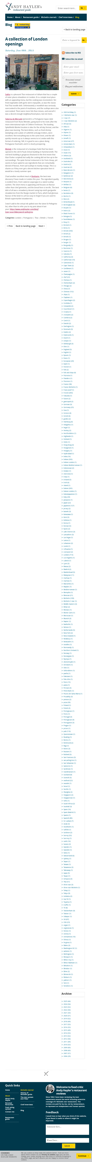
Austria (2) (67, 164)
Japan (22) (67, 503)
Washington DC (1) (70, 948)
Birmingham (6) (69, 205)
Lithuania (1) (68, 549)
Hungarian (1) (68, 448)
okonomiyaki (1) (69, 662)
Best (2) (66, 199)
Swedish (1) (68, 850)
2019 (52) (67, 1019)
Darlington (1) (69, 326)
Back (75, 30)
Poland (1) (67, 705)
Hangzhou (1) (68, 425)
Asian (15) (67, 153)
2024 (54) (67, 1004)
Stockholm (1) (69, 827)
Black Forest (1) (69, 214)
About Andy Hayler (10, 1099)
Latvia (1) (67, 540)
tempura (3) (68, 879)
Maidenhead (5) (69, 572)
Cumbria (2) (68, 318)
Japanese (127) (69, 506)
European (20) (69, 361)
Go (82, 8)
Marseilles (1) (68, 584)
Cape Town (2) (69, 266)
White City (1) (68, 960)
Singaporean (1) (69, 798)
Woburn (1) (68, 977)
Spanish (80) (68, 818)
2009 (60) (67, 1048)
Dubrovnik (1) (69, 335)
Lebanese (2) (68, 543)
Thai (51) (67, 882)
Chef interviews (27, 1105)
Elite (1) (66, 347)
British (43, 218)
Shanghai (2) (68, 792)
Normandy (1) (69, 647)
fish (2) (66, 370)
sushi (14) (67, 841)
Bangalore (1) (68, 173)
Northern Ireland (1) (71, 650)
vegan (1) (67, 925)
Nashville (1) (68, 624)
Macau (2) (67, 566)
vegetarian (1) (69, 928)
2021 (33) (67, 1013)
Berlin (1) (67, 196)
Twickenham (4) (69, 911)
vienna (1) (67, 934)
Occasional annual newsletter (73, 81)
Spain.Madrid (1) (70, 812)
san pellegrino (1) (70, 760)
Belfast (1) (67, 185)
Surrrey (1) (67, 838)
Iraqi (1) (66, 477)
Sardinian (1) (68, 769)
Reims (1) (67, 740)
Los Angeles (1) (69, 558)
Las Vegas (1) (68, 538)
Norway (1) (67, 653)
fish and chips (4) (70, 373)
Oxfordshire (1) (69, 671)
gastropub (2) (68, 402)
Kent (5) (66, 517)
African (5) (67, 124)
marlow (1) (67, 581)
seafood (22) (68, 781)
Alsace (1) (67, 135)
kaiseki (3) (67, 511)
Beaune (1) (67, 182)
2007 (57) (67, 1053)
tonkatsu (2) (68, 896)
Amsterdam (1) (69, 144)
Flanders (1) (68, 378)
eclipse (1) (67, 341)
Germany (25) (69, 407)
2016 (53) (67, 1027)
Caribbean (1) (68, 268)
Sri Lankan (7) (68, 821)
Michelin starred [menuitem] (48, 17)
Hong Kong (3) (69, 445)
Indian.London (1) (70, 462)
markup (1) (68, 578)
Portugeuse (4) (69, 720)
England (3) (68, 349)
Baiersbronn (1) (69, 170)
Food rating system (9, 1108)
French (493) (68, 393)
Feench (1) (67, 367)
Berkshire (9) (68, 193)
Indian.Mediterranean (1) (73, 465)
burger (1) (67, 242)
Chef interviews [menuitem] (66, 17)
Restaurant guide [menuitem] (31, 17)
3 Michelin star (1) (70, 115)
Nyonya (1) (67, 659)
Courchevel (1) (69, 309)
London (18, 218)
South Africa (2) (69, 804)
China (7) (67, 289)
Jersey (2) (67, 509)
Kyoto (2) (67, 529)
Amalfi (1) (67, 138)
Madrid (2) (67, 569)
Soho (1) (66, 801)
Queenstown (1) (69, 734)
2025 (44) (67, 1001)
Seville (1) (67, 789)
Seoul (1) (67, 786)
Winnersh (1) (68, 974)
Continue (82, 1156)
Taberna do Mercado (13, 119)
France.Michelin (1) (70, 387)
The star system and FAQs (27, 1098)
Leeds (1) (67, 546)
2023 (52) (67, 1007)
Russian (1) (67, 752)
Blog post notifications (74, 86)
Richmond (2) (68, 743)
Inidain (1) (67, 471)
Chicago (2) (67, 286)
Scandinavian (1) (69, 772)
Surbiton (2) (68, 833)
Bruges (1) (67, 240)
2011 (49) (67, 1042)
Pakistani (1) (68, 676)
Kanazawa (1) (68, 514)
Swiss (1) (67, 853)
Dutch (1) (67, 338)
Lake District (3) (69, 532)
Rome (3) (67, 749)
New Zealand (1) (69, 636)
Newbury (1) (68, 639)
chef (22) (67, 277)
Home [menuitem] (9, 17)
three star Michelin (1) (72, 888)
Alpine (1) (67, 133)
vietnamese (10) (69, 937)
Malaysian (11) (69, 575)
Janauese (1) (68, 500)
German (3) (68, 404)
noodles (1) (68, 645)
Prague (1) (67, 726)
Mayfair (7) (67, 587)
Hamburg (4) (68, 422)
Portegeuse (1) (69, 711)
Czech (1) (67, 321)
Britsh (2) (67, 234)
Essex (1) (67, 358)
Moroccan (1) (68, 616)
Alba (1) (66, 127)
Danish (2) (67, 323)
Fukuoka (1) (68, 396)
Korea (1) (67, 523)
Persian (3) (67, 688)
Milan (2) (67, 607)
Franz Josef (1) (69, 390)
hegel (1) (67, 428)
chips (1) (67, 295)
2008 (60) (67, 1050)
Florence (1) (68, 381)
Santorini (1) (68, 766)
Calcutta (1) (68, 254)
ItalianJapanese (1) (70, 494)
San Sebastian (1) (70, 763)
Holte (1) (67, 442)
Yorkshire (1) (68, 986)
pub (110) (67, 731)
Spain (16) (67, 809)
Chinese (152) (69, 292)
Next (41, 226)
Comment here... (54, 1127)
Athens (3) (67, 156)
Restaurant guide (9, 1118)
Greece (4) (67, 413)
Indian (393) (68, 459)
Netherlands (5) (69, 630)
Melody (8, 149)
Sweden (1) (68, 847)
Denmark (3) (68, 329)
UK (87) (66, 919)
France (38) (68, 384)
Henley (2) (67, 430)
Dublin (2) (67, 332)
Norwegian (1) (69, 656)
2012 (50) (67, 1039)
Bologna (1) (68, 216)
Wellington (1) (69, 954)
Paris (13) (67, 682)
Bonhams (35, 177)
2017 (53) (67, 1024)
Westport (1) (68, 957)
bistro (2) (67, 211)
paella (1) (67, 673)
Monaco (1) (68, 610)
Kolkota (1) (67, 520)
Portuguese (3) (69, 723)
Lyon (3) (66, 564)
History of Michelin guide (26, 1093)
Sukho (7, 95)
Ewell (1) (67, 364)
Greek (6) (67, 416)
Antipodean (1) (69, 147)
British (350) (68, 231)
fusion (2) (67, 399)
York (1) (66, 983)
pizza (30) (67, 702)
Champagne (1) (69, 274)
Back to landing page (26, 226)
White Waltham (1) (70, 963)
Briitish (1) (67, 225)
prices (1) (67, 728)
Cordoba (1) (68, 303)
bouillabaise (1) (69, 219)
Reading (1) (68, 737)
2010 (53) (67, 1045)
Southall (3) (68, 807)
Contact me (9, 1112)
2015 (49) (67, 1030)
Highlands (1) (68, 436)
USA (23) (67, 922)
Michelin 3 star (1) (70, 601)
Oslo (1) (66, 668)
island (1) (67, 485)
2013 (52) (67, 1036)
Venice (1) (67, 931)
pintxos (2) (67, 700)
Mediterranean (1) (70, 590)
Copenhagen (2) (69, 300)
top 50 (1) (67, 899)
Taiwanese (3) (68, 867)
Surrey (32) (68, 835)
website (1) (68, 951)
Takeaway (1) (68, 870)
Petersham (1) (69, 691)
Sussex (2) (67, 844)
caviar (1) (67, 271)
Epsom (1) (67, 355)
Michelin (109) (69, 598)
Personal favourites (9, 1104)
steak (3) (67, 824)
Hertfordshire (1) (70, 433)
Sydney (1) (67, 859)
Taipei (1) (67, 862)
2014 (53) (67, 1033)
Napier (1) (67, 621)
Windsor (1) (68, 969)
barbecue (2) (68, 176)
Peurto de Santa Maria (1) (73, 694)
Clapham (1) (68, 297)
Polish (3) (67, 708)
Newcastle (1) (68, 642)
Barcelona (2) (68, 179)
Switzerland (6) (69, 856)
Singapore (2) (68, 795)
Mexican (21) (68, 595)
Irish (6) (66, 483)
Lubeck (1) (67, 561)
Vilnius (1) (67, 940)
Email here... (53, 1140)
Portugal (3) (68, 717)
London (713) (68, 555)
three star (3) (68, 885)
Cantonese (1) (69, 263)
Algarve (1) (67, 130)
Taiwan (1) (67, 864)
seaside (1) (67, 783)
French (50, 218)
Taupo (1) (67, 876)
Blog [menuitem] (77, 17)
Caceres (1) (68, 251)
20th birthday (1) (70, 112)
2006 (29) (67, 1056)
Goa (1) (66, 410)
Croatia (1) (67, 312)
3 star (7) (67, 118)
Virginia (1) (67, 943)
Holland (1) (68, 439)
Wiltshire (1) (68, 966)
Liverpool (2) (68, 552)
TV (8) (66, 908)
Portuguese (28, 218)
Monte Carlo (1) (69, 613)
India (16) (67, 457)
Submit (74, 94)
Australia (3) (68, 161)
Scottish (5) (68, 778)
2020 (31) (67, 1016)
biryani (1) (67, 208)
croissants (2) (68, 315)
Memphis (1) (68, 592)
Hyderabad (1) (69, 454)
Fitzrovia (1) (68, 376)
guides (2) (67, 419)
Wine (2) (67, 971)
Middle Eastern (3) (70, 604)
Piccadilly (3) (68, 697)
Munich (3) (67, 619)
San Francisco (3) (70, 757)
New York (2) (68, 633)
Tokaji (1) (67, 890)
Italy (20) (67, 497)
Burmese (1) (68, 248)
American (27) (69, 141)
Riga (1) (66, 746)
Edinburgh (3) (68, 344)
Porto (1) (67, 714)
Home (7, 1090)
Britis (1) (67, 228)
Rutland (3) (67, 754)
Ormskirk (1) (68, 665)
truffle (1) (67, 905)
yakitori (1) (67, 980)
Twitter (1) (67, 914)
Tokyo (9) (67, 893)
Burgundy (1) (68, 245)
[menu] (46, 15)
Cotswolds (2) (68, 306)
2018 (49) (67, 1022)
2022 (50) (67, 1010)
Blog (22, 1110)
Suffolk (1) (67, 830)
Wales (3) (67, 945)
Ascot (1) (67, 150)
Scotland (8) (68, 775)
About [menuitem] (17, 17)
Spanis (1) (67, 815)
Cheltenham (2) (69, 283)
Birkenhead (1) (69, 202)
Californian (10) (69, 260)
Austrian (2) (68, 167)
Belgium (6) (68, 187)
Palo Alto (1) (68, 679)
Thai (36, 218)
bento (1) (67, 190)
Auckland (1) (68, 159)
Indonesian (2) (69, 468)
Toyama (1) (67, 902)
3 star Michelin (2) (70, 121)
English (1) (67, 352)
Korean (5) (67, 526)
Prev (10, 226)
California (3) (68, 257)
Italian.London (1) (70, 491)
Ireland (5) (67, 480)
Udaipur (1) (68, 916)
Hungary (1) (68, 451)
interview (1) (68, 474)
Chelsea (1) (68, 280)
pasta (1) (67, 685)
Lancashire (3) (69, 535)
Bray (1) (66, 222)
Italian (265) (68, 488)
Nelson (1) (67, 627)
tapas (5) (67, 873)
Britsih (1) (67, 237)
